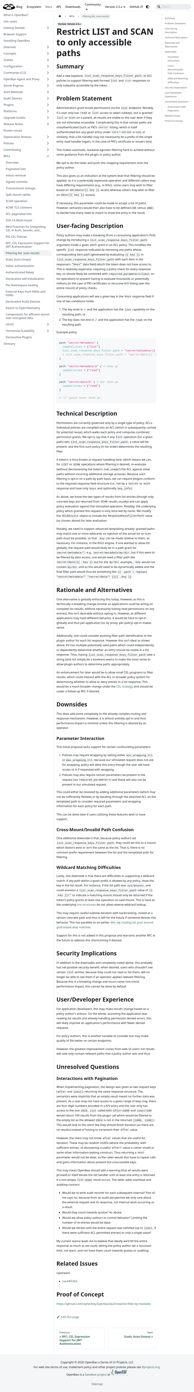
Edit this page (67, 1317)
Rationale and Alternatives (172, 44)
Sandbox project (96, 1374)
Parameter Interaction (174, 58)
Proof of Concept (174, 120)
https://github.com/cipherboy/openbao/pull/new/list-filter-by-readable (103, 1304)
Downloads (72, 7)
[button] (26, 28)
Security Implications (176, 87)
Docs (48, 7)
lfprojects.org (151, 1367)
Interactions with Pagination (177, 108)
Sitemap (97, 1384)
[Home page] (59, 16)
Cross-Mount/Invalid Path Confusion (176, 69)
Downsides (170, 51)
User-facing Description (171, 30)
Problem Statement (175, 23)
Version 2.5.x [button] (113, 7)
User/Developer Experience (173, 94)
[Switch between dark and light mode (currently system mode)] (147, 7)
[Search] (173, 7)
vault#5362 (69, 1281)
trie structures (86, 905)
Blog (19, 7)
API (58, 7)
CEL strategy (124, 686)
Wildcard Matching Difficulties (178, 80)
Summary (170, 18)
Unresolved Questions (177, 101)
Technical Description (176, 37)
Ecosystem (34, 7)
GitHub (136, 7)
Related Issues (172, 115)
